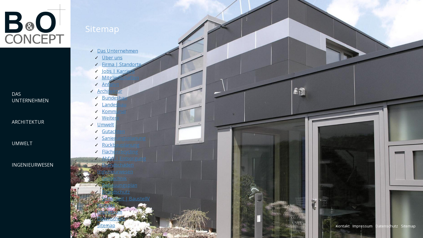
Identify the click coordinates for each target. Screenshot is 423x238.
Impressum (362, 226)
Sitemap (408, 226)
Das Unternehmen (30, 97)
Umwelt (22, 143)
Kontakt (343, 226)
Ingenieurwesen (32, 165)
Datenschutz (386, 226)
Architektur (28, 122)
